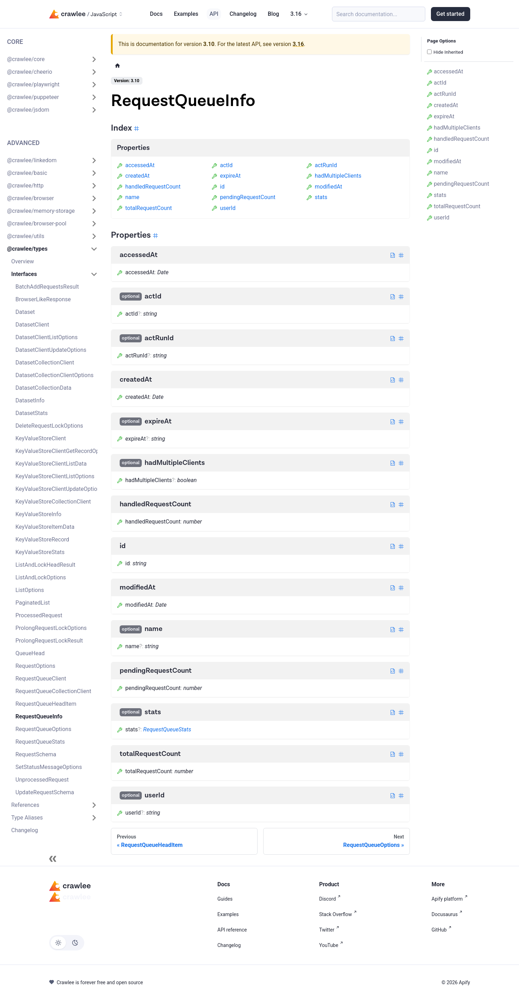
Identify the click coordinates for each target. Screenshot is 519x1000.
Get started (451, 14)
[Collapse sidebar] (52, 859)
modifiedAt (324, 186)
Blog (273, 14)
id (218, 186)
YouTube (332, 945)
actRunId (321, 165)
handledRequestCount (148, 186)
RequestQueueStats (167, 729)
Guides (225, 899)
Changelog (243, 14)
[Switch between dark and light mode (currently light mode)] (66, 942)
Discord (331, 899)
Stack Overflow (339, 914)
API (213, 14)
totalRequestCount (144, 208)
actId (222, 165)
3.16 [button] (295, 14)
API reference (232, 930)
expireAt (226, 175)
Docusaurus (448, 914)
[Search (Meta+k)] (378, 14)
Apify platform (451, 899)
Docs (156, 14)
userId (223, 208)
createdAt (133, 175)
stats (316, 197)
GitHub (443, 930)
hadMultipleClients (333, 175)
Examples (186, 14)
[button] (52, 59)
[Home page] (117, 65)
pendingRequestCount (243, 197)
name (128, 197)
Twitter (330, 930)
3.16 (298, 44)
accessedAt (136, 165)
